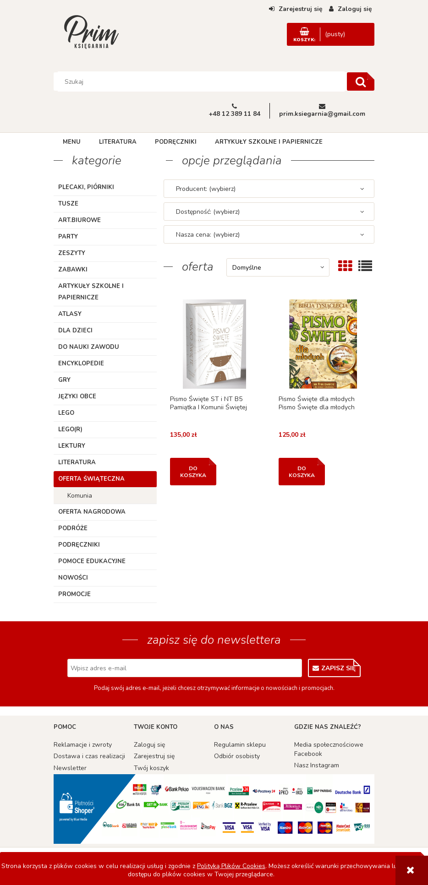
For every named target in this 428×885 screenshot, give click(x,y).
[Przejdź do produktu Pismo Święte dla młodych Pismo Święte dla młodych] (323, 344)
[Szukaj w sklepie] (201, 81)
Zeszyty (71, 253)
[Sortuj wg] (277, 267)
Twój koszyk (151, 768)
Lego (66, 413)
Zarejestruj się (154, 756)
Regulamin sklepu (240, 744)
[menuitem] (72, 142)
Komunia (79, 495)
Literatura (77, 462)
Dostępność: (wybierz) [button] (208, 211)
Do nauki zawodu (88, 347)
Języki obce (77, 396)
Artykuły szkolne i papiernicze (91, 292)
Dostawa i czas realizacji (89, 756)
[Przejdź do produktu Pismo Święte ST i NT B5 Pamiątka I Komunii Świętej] (214, 344)
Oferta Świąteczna (91, 479)
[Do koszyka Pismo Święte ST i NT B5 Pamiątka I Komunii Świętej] (193, 471)
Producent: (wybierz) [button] (206, 189)
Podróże (73, 528)
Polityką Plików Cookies (231, 866)
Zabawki (73, 270)
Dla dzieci (75, 330)
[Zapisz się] (334, 668)
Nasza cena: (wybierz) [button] (208, 234)
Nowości (73, 578)
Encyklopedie (81, 363)
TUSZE (68, 204)
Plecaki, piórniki (86, 187)
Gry (64, 380)
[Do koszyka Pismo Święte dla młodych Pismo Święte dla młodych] (302, 471)
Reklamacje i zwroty (83, 744)
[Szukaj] (360, 81)
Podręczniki (79, 545)
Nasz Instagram (316, 765)
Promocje (74, 594)
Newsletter (70, 768)
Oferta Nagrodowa (92, 512)
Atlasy (70, 314)
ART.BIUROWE (79, 220)
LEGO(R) (70, 429)
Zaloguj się (149, 744)
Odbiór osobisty (237, 756)
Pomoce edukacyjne (92, 561)
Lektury (71, 446)
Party (68, 237)
